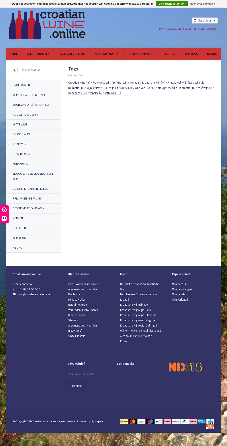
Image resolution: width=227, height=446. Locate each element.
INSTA (123, 341)
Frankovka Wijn (104, 82)
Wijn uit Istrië (97, 88)
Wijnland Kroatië (106, 54)
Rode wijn (19, 144)
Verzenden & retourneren (83, 310)
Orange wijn (21, 134)
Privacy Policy (76, 299)
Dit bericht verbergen (172, 3)
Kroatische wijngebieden (134, 305)
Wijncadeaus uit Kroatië (29, 95)
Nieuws (212, 54)
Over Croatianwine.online (83, 284)
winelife (96, 93)
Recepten (168, 54)
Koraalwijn (20, 164)
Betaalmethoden (78, 305)
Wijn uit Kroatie (121, 88)
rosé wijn (205, 88)
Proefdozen (21, 85)
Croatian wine (79, 82)
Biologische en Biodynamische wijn (33, 176)
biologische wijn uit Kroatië (176, 88)
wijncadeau (77, 93)
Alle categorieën (72, 54)
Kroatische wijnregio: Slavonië (138, 315)
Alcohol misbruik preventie (136, 336)
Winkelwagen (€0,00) (175, 29)
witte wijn (113, 93)
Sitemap (73, 320)
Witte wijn (20, 124)
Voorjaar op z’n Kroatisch (31, 105)
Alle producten (38, 54)
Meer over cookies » (202, 3)
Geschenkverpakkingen (28, 208)
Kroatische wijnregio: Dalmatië (138, 325)
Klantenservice (76, 315)
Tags (81, 75)
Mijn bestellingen (182, 289)
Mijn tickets (178, 294)
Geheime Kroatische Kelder (31, 189)
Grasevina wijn (128, 82)
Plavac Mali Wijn (180, 82)
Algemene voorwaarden (82, 289)
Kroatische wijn (153, 82)
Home (14, 54)
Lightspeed (97, 421)
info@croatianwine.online (34, 294)
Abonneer (76, 386)
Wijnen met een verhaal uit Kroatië (140, 331)
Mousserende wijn (25, 115)
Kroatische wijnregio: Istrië (135, 310)
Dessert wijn (21, 154)
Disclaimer (74, 294)
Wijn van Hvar (145, 88)
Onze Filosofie (76, 336)
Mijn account (206, 29)
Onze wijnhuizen (140, 54)
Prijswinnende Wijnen (28, 198)
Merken (18, 218)
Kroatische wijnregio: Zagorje (137, 320)
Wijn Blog (191, 54)
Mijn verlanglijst (181, 299)
